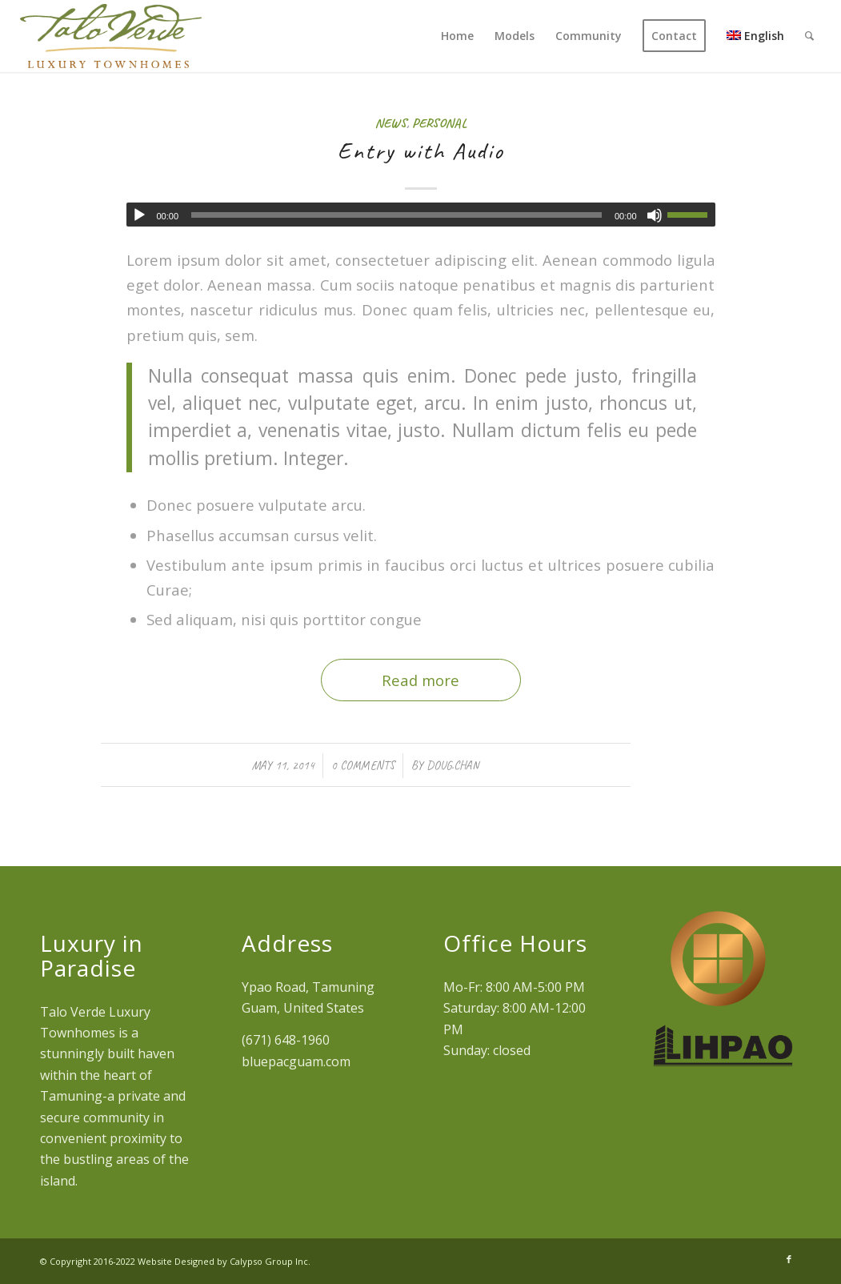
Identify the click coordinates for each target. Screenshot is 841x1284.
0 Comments (362, 765)
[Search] (809, 36)
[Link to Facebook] (789, 1259)
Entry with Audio (421, 150)
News (390, 122)
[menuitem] (457, 36)
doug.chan (453, 765)
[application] (420, 215)
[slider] (396, 215)
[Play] (139, 215)
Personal (439, 122)
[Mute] (655, 215)
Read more (420, 680)
